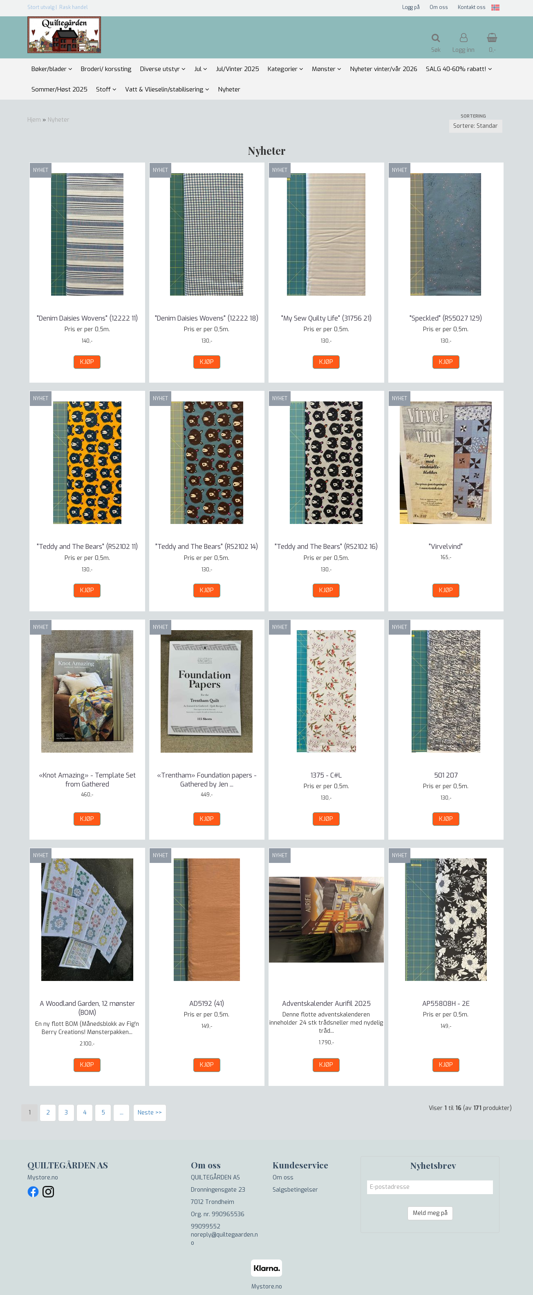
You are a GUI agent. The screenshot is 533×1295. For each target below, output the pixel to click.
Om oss (439, 7)
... (121, 1113)
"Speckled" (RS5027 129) (446, 318)
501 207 (446, 775)
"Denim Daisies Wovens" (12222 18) (206, 318)
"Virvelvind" (446, 546)
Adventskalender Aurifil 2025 (326, 1003)
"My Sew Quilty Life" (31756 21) (326, 318)
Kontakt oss (472, 7)
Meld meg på (430, 1213)
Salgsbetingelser (295, 1190)
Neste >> (150, 1113)
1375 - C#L (326, 775)
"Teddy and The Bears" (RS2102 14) (206, 546)
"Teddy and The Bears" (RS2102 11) (87, 546)
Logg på (411, 7)
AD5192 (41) (206, 1003)
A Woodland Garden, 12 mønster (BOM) (87, 1008)
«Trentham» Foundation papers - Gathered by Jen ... (207, 780)
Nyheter (58, 120)
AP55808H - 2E (446, 1003)
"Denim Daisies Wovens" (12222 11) (87, 318)
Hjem (34, 120)
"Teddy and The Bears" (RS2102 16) (326, 546)
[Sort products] (475, 126)
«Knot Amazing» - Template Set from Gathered (87, 780)
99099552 (205, 1226)
